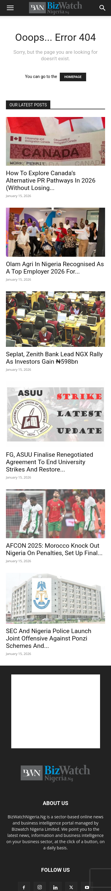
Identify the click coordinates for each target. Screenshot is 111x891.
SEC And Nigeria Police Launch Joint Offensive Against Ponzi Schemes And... (48, 638)
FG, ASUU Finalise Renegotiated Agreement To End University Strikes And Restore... (49, 462)
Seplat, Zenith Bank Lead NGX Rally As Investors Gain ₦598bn (54, 358)
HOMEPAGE (72, 77)
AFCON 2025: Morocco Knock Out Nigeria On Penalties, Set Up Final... (54, 549)
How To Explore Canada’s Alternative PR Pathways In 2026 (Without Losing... (50, 180)
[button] (10, 8)
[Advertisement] (55, 711)
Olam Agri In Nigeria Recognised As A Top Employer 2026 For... (55, 268)
